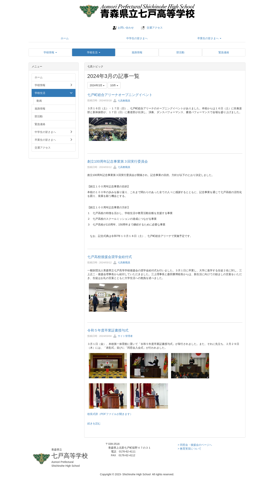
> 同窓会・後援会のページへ (195, 444)
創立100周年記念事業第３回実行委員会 (117, 161)
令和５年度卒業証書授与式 (107, 330)
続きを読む (94, 423)
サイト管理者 (123, 336)
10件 (114, 85)
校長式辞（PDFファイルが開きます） (110, 413)
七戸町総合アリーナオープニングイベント (119, 95)
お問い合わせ (123, 27)
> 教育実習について (189, 448)
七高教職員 (121, 100)
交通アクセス (152, 27)
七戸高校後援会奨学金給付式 (109, 257)
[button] (50, 52)
